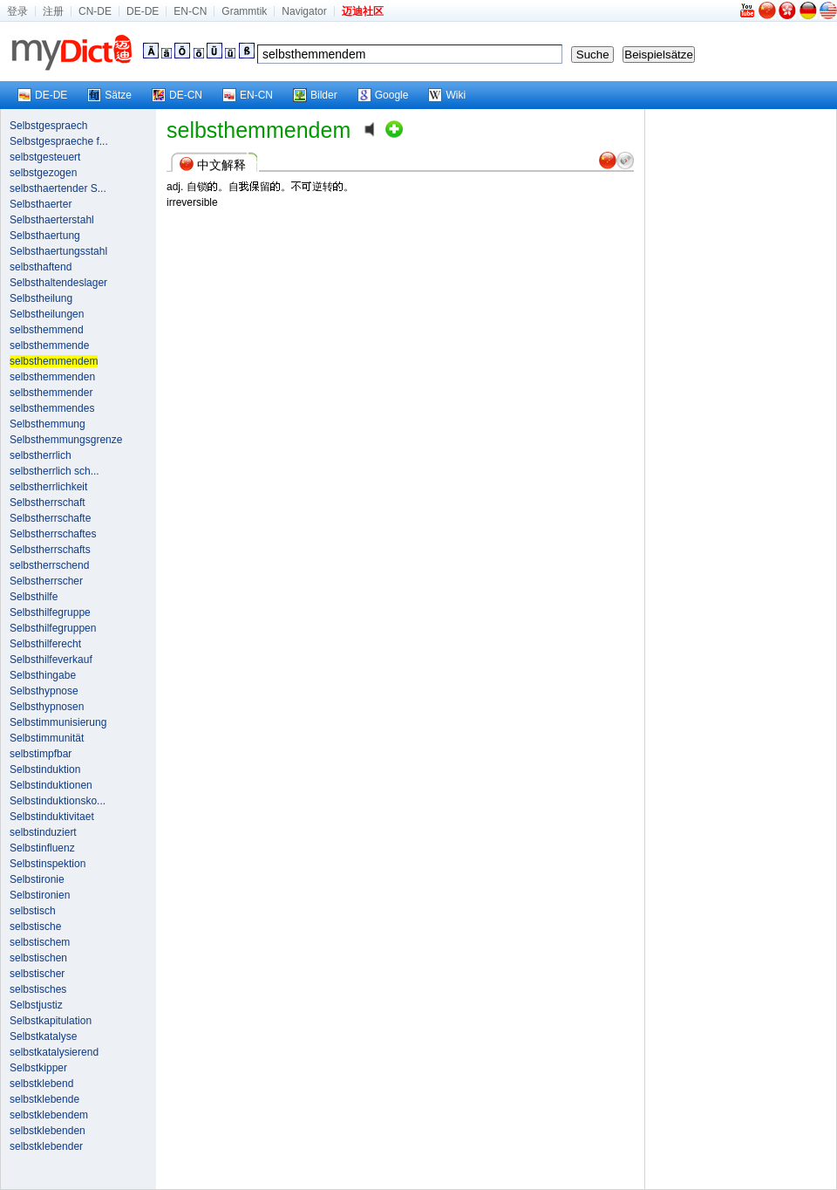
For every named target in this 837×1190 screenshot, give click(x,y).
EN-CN (190, 11)
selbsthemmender (51, 392)
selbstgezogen (43, 173)
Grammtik (244, 11)
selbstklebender (46, 1146)
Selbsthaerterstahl (52, 220)
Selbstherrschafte (50, 518)
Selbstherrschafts (50, 550)
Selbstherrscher (46, 581)
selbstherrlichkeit (48, 487)
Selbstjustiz (36, 1005)
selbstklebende (44, 1099)
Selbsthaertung (45, 235)
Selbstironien (40, 895)
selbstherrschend (49, 565)
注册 (53, 11)
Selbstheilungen (47, 314)
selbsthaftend (40, 267)
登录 (17, 11)
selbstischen (38, 958)
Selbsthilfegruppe (50, 612)
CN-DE (95, 11)
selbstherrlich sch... (54, 471)
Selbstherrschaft (47, 502)
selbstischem (40, 942)
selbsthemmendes (52, 408)
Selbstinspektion (47, 864)
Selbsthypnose (44, 691)
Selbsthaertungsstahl (58, 251)
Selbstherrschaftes (53, 534)
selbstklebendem (49, 1115)
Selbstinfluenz (42, 848)
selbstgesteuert (45, 157)
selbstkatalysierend (54, 1052)
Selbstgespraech (48, 126)
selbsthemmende (49, 345)
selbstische (35, 926)
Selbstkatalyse (43, 1036)
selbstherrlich (40, 455)
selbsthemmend (47, 330)
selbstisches (38, 989)
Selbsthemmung (47, 424)
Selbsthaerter (40, 204)
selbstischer (37, 974)
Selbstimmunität (47, 738)
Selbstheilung (41, 298)
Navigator (304, 11)
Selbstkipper (38, 1068)
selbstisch (33, 911)
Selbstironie (37, 879)
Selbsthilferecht (45, 644)
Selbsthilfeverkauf (51, 659)
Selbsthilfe (34, 597)
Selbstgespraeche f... (59, 141)
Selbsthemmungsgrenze (66, 440)
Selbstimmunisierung (58, 722)
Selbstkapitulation (51, 1021)
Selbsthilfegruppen (53, 628)
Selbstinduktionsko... (57, 801)
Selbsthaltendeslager (58, 283)
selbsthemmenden (52, 377)
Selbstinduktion (45, 769)
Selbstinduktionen (51, 785)
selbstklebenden (47, 1131)
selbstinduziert (43, 832)
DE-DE (142, 11)
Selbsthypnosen (47, 707)
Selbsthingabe (43, 675)
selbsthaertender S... (58, 188)
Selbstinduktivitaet (52, 816)
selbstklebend (41, 1083)
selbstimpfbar (40, 754)
